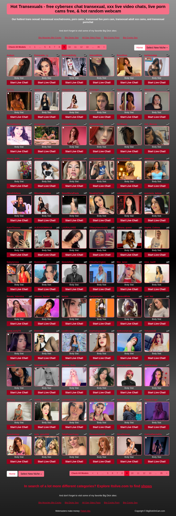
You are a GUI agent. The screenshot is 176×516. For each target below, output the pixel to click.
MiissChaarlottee (42, 193)
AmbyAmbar (68, 90)
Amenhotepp (13, 434)
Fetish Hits (85, 511)
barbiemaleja (150, 55)
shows (146, 486)
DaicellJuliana (14, 193)
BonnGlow (122, 55)
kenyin (65, 296)
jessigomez (39, 124)
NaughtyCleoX (96, 193)
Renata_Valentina (15, 296)
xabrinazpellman (125, 193)
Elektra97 (38, 331)
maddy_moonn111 (43, 400)
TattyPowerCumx (70, 434)
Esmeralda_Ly (41, 55)
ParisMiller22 (123, 90)
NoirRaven (122, 124)
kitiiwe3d (38, 158)
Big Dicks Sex (71, 37)
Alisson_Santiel (42, 296)
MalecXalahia (123, 158)
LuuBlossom (68, 331)
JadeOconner (151, 365)
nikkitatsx (149, 158)
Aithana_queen (124, 227)
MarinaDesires (14, 124)
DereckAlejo (68, 262)
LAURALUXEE (69, 227)
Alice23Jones (123, 434)
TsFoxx (10, 90)
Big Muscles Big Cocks (49, 37)
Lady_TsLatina (96, 400)
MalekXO (11, 365)
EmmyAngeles (124, 365)
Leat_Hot (148, 296)
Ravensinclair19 (97, 434)
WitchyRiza (149, 90)
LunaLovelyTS (14, 331)
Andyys (10, 55)
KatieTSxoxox (13, 227)
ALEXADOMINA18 (43, 227)
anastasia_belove (152, 193)
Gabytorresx (13, 262)
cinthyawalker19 (97, 158)
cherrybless (67, 158)
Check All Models (17, 47)
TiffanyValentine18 (98, 227)
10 (69, 47)
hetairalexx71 (40, 365)
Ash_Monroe (150, 124)
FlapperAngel (151, 400)
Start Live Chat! (19, 82)
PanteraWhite (123, 296)
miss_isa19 (149, 262)
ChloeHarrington (97, 262)
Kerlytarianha (96, 296)
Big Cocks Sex (130, 37)
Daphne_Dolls (69, 365)
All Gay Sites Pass (91, 37)
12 (81, 47)
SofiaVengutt (123, 400)
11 (75, 47)
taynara (38, 90)
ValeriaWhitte (95, 55)
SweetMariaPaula (70, 193)
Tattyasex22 (150, 331)
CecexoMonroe (69, 124)
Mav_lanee (122, 262)
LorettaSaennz (69, 400)
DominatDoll (40, 262)
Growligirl (94, 90)
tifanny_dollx (13, 158)
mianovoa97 (95, 365)
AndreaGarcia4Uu (153, 434)
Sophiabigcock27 (97, 331)
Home (139, 47)
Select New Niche (157, 47)
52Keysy (11, 400)
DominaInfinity (69, 55)
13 (87, 47)
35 (99, 47)
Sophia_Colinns (152, 227)
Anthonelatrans (124, 331)
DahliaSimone (96, 124)
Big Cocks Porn (112, 37)
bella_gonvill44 (41, 434)
